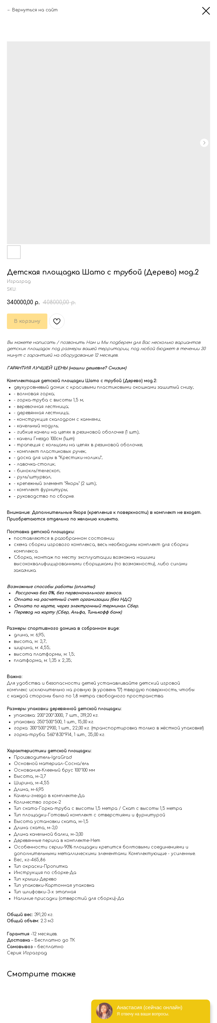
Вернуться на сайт (35, 10)
